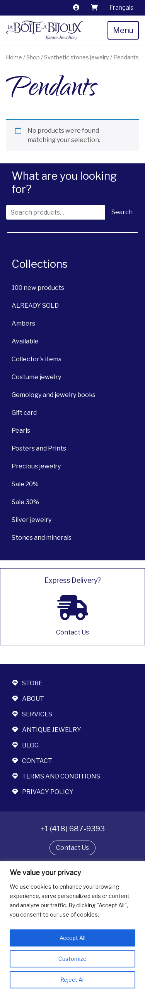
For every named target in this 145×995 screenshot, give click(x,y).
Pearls (21, 430)
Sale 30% (25, 502)
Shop (33, 57)
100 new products (38, 287)
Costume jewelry (36, 377)
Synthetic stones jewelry (76, 57)
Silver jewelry (31, 520)
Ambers (23, 323)
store (27, 683)
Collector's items (36, 359)
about (28, 698)
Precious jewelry (36, 466)
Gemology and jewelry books (54, 395)
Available (25, 341)
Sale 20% (25, 484)
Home (14, 57)
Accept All (72, 937)
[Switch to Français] (121, 8)
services (32, 714)
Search (122, 212)
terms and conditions (56, 776)
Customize (72, 958)
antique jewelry (46, 729)
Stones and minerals (42, 537)
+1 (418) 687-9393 (73, 828)
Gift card (24, 412)
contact (32, 760)
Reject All (72, 979)
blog (25, 745)
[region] (72, 928)
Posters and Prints (39, 448)
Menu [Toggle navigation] (123, 30)
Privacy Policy (42, 792)
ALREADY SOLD (35, 305)
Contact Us (72, 847)
